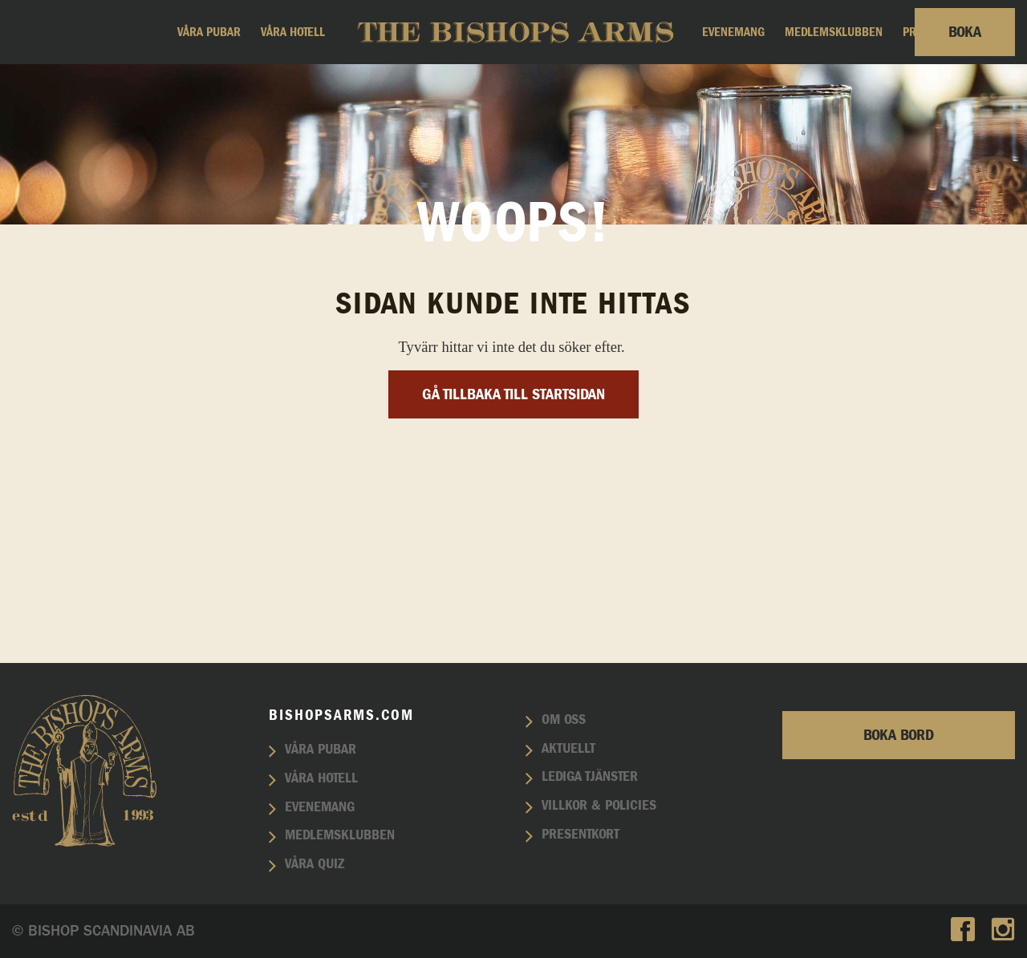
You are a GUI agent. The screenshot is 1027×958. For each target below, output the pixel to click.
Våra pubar (209, 32)
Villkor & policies (599, 805)
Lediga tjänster (590, 777)
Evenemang (733, 32)
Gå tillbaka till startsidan (513, 555)
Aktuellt (568, 749)
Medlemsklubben (834, 32)
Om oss (564, 720)
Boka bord (898, 735)
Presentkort (580, 834)
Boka (964, 32)
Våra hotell (293, 32)
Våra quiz (314, 864)
